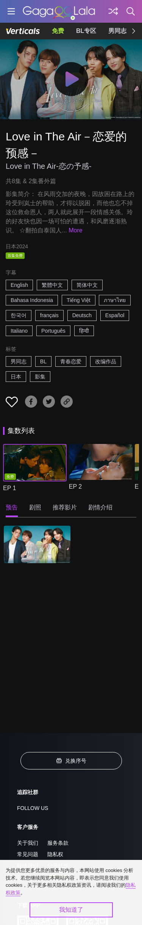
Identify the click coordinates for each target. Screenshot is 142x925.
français (49, 315)
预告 (12, 507)
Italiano (19, 331)
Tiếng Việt (79, 300)
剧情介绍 (100, 507)
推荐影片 (65, 507)
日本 (16, 377)
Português (53, 331)
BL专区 (86, 31)
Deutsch (82, 315)
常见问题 (27, 854)
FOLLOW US (32, 808)
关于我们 (27, 843)
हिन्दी (84, 331)
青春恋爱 (70, 361)
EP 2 (75, 486)
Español (115, 315)
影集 (40, 377)
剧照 (35, 507)
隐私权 (55, 854)
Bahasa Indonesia (32, 300)
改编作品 (105, 361)
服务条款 (58, 843)
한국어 (19, 315)
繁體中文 (52, 285)
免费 (58, 31)
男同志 (117, 31)
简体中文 (87, 285)
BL (43, 361)
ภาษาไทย (115, 300)
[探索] (113, 11)
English (19, 285)
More (75, 230)
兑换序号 (71, 761)
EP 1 (9, 488)
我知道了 (71, 909)
